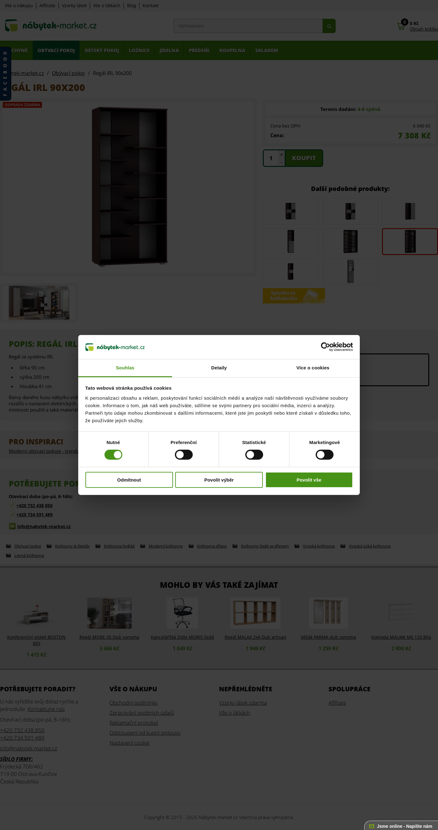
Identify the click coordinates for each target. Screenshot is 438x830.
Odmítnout (129, 479)
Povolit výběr (219, 479)
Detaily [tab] (219, 367)
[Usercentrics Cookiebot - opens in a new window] (325, 347)
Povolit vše (309, 479)
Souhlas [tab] (125, 367)
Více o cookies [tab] (312, 367)
